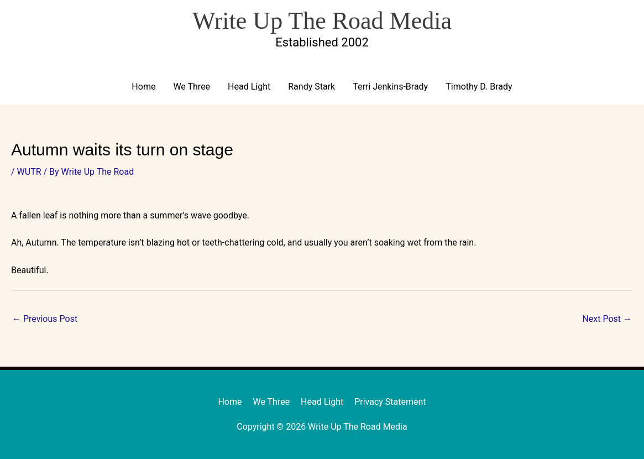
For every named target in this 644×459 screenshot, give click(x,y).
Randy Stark (311, 86)
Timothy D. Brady (479, 86)
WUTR (29, 171)
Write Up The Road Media (322, 20)
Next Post (607, 319)
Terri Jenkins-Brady (390, 86)
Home (143, 86)
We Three (191, 86)
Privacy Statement (390, 402)
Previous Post (44, 319)
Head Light (249, 86)
